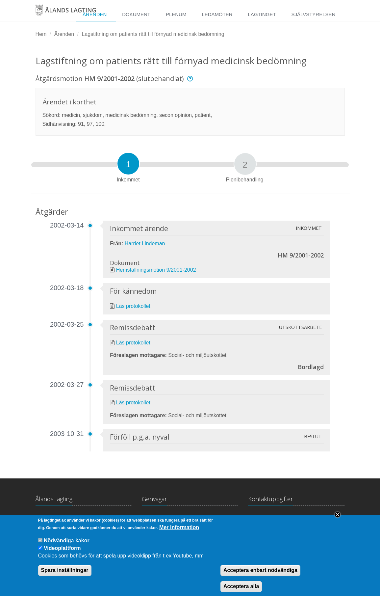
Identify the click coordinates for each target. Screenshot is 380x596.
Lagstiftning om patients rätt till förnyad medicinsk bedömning (153, 34)
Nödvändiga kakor (66, 547)
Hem (41, 34)
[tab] (128, 163)
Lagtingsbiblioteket (163, 518)
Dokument (136, 14)
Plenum (176, 14)
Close (338, 521)
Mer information (179, 533)
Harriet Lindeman (145, 243)
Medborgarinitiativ (215, 518)
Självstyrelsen (313, 14)
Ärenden (64, 34)
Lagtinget (262, 14)
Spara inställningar (65, 577)
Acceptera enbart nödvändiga (260, 577)
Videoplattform (62, 554)
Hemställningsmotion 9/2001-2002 (156, 270)
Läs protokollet (133, 306)
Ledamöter (217, 14)
